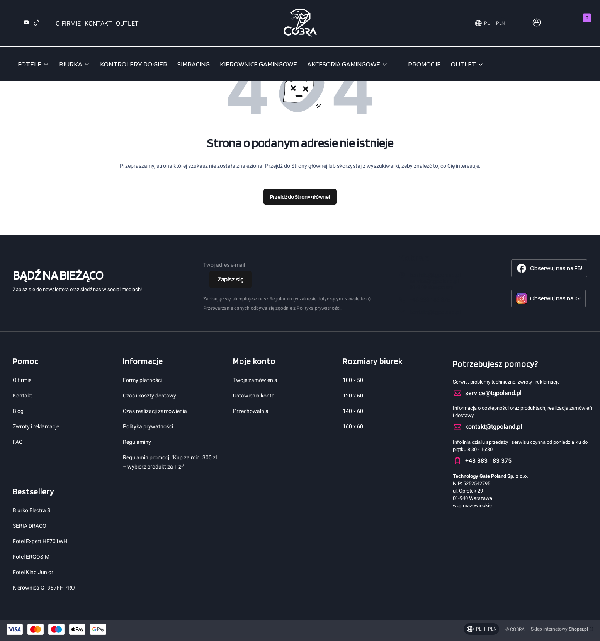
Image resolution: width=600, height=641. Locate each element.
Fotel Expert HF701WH (40, 541)
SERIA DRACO (29, 526)
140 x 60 (353, 411)
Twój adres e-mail (224, 265)
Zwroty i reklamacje (36, 426)
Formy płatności (142, 380)
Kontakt (22, 395)
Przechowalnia (251, 411)
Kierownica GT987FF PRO (44, 588)
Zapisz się (230, 279)
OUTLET (127, 23)
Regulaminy (137, 442)
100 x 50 (353, 380)
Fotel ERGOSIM (31, 557)
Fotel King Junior (33, 572)
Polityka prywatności (148, 426)
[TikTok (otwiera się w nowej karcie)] (36, 23)
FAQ (18, 442)
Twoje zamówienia (255, 380)
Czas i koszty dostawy (149, 395)
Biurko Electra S (31, 510)
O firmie (22, 380)
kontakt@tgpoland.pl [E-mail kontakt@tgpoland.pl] (435, 312)
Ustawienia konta (254, 395)
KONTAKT (98, 23)
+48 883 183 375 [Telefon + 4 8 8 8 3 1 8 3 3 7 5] (430, 300)
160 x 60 (353, 426)
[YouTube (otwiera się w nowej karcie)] (26, 23)
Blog (18, 411)
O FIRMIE (68, 23)
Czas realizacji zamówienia (155, 411)
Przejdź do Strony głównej (300, 197)
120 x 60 (353, 395)
